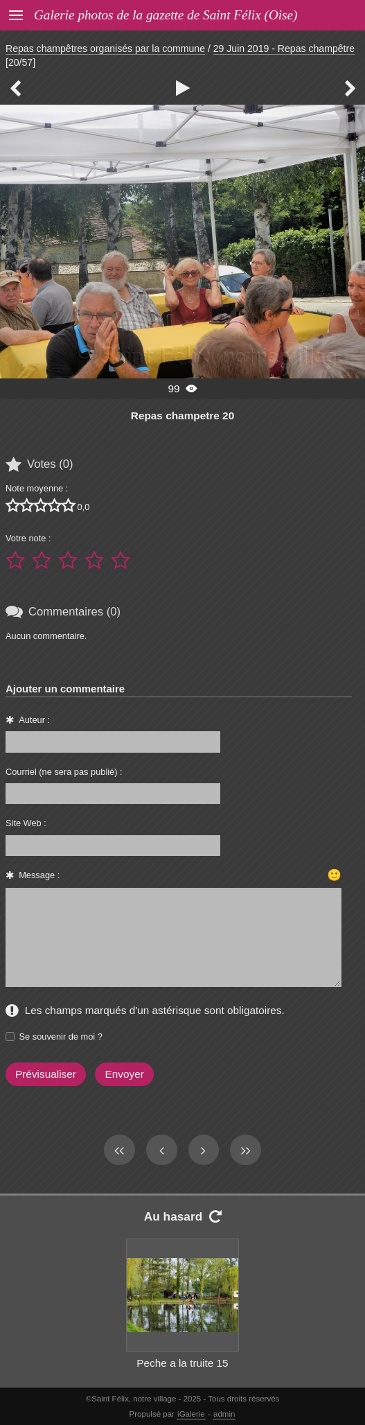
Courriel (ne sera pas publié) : (64, 772)
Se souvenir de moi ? (61, 1036)
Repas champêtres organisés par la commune (105, 48)
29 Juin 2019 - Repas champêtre (284, 48)
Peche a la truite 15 (182, 1363)
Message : (39, 875)
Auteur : (34, 720)
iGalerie (191, 1414)
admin (224, 1414)
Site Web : (26, 823)
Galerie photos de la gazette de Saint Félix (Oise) (165, 15)
